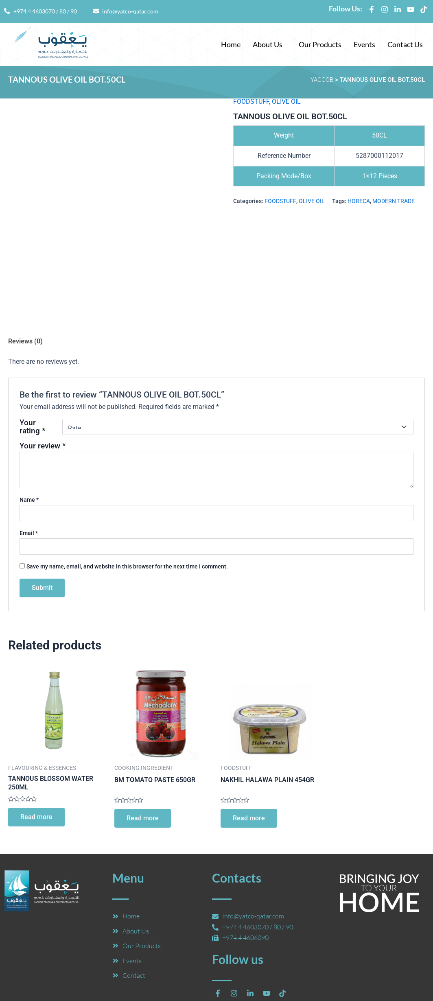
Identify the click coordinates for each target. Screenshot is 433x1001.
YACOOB (322, 79)
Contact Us (405, 44)
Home (231, 44)
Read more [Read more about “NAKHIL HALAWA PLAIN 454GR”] (249, 818)
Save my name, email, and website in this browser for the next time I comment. (127, 566)
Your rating (32, 427)
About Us (267, 44)
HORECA (359, 201)
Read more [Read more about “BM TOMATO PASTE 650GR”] (143, 818)
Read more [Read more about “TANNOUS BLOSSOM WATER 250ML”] (36, 817)
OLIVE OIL (286, 101)
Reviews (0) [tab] (25, 341)
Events (364, 44)
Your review (43, 445)
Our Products (320, 44)
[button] (270, 44)
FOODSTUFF (251, 101)
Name (29, 499)
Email (29, 533)
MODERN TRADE (393, 201)
